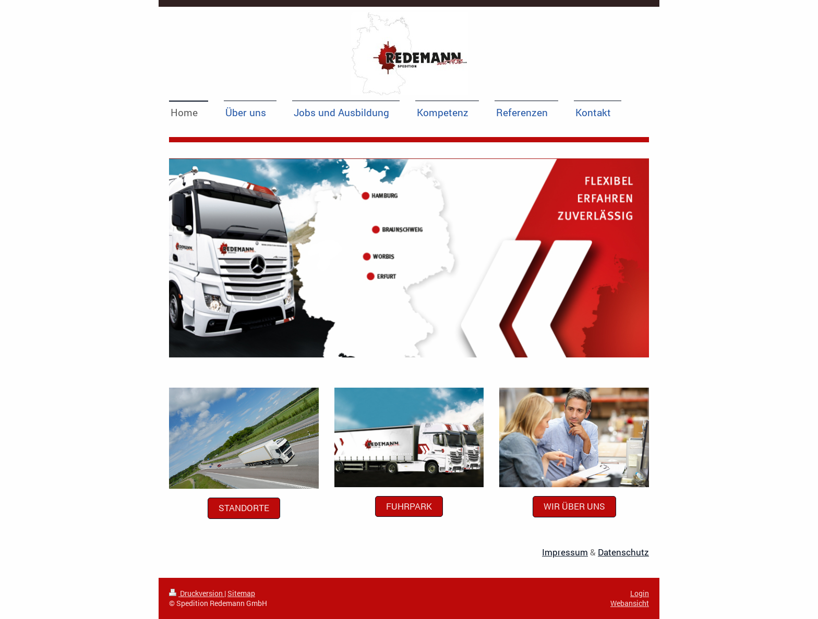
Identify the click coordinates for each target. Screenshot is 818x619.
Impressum (565, 552)
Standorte (244, 508)
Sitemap (241, 593)
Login (639, 593)
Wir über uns (574, 506)
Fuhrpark (409, 506)
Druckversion (196, 593)
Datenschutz (623, 552)
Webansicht (629, 603)
